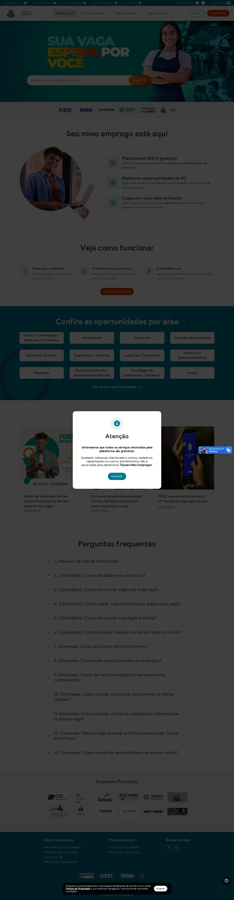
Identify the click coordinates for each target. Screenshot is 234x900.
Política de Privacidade (78, 888)
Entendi (160, 888)
